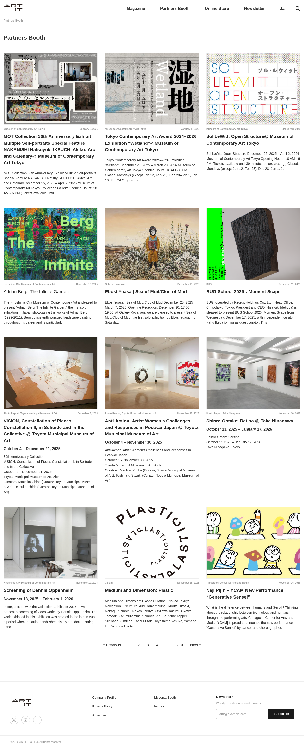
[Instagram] (25, 728)
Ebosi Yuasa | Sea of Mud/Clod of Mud (148, 295)
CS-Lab (109, 589)
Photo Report (11, 417)
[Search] (298, 8)
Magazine (136, 8)
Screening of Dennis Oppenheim (41, 597)
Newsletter (254, 8)
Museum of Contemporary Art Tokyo (24, 129)
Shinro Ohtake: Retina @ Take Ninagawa (252, 425)
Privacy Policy (102, 714)
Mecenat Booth (164, 705)
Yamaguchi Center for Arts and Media (227, 589)
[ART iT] (22, 710)
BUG (209, 287)
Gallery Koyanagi (115, 287)
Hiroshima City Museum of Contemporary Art (29, 287)
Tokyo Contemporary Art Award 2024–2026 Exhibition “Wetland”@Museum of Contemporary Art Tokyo (150, 144)
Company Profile (104, 705)
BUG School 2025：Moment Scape (245, 295)
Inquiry (159, 714)
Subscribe (281, 722)
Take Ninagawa (231, 417)
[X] (14, 728)
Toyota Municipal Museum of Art (38, 417)
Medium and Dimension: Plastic (141, 597)
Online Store (217, 8)
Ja (282, 8)
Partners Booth (175, 8)
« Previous (112, 653)
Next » (195, 653)
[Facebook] (36, 728)
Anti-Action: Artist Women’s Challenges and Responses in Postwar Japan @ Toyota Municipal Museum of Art (150, 432)
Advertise (98, 723)
